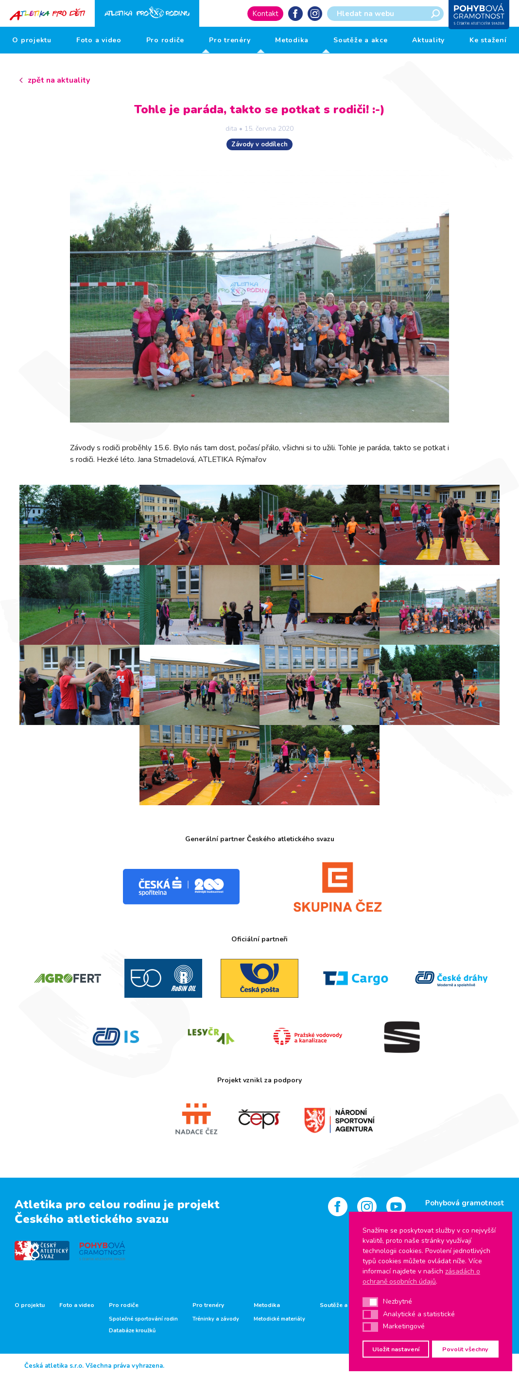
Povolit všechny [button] (465, 1349)
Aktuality (428, 40)
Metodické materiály (279, 1319)
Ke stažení (488, 40)
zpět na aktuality (59, 80)
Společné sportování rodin (143, 1319)
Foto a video (98, 40)
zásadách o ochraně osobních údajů (421, 1276)
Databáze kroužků (132, 1330)
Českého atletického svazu (92, 1219)
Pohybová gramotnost (464, 1203)
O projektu (32, 40)
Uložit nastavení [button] (395, 1349)
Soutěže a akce (360, 40)
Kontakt (265, 13)
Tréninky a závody (215, 1319)
